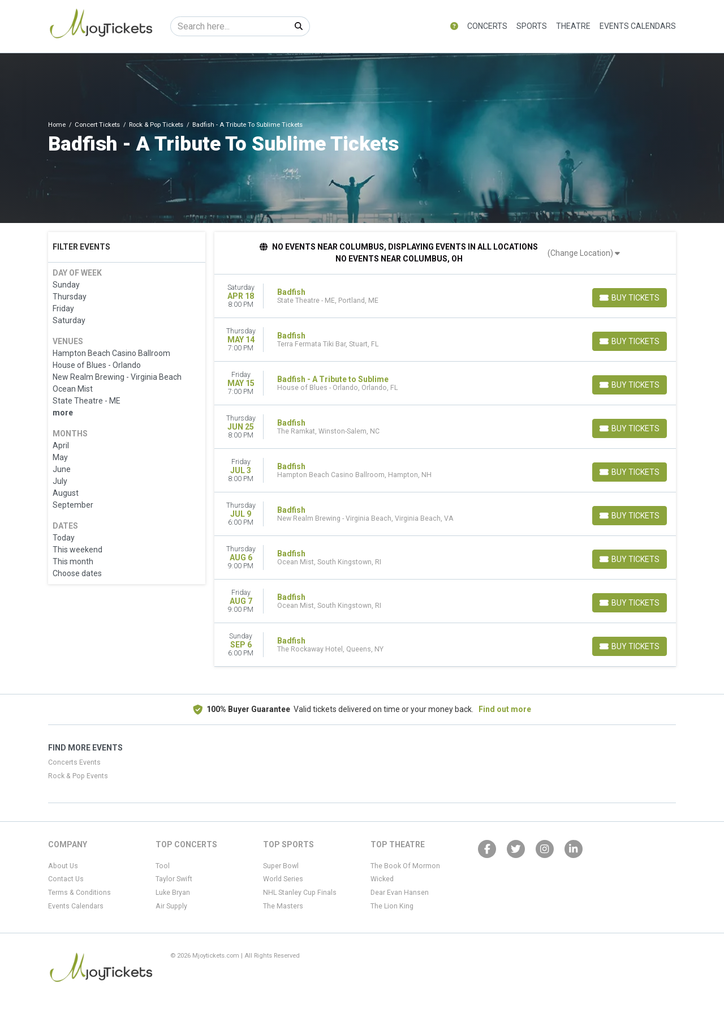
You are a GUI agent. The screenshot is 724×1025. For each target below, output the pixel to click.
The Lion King (391, 906)
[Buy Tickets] (629, 297)
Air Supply (171, 906)
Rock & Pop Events (78, 776)
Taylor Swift (174, 879)
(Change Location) (584, 253)
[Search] (229, 26)
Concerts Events (74, 762)
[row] (445, 296)
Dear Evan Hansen (399, 893)
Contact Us (66, 879)
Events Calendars (638, 26)
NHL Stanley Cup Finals (300, 893)
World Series (283, 879)
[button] (454, 26)
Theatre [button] (573, 26)
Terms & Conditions (79, 893)
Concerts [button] (487, 26)
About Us (63, 866)
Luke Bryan (173, 893)
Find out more (505, 709)
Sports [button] (531, 26)
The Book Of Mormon (405, 866)
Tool (163, 866)
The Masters (283, 906)
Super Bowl (281, 866)
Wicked (382, 879)
